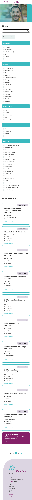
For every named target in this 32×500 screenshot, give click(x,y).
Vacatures (11, 486)
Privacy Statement (12, 494)
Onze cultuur (12, 488)
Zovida (11, 490)
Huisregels (11, 496)
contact (11, 481)
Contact (11, 492)
